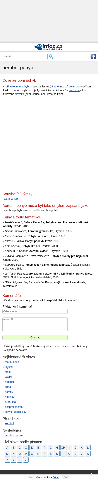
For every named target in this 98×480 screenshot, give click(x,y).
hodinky (9, 396)
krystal (9, 367)
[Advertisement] (49, 21)
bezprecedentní (14, 406)
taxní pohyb (11, 198)
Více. (56, 477)
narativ (9, 391)
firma (8, 386)
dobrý (79, 86)
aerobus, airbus (14, 435)
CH (63, 447)
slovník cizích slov (15, 411)
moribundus (12, 362)
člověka (19, 94)
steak (8, 371)
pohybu (25, 86)
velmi (72, 86)
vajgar (8, 376)
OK (65, 477)
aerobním (15, 86)
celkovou (74, 90)
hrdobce (10, 381)
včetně (55, 86)
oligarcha (10, 401)
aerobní (9, 423)
